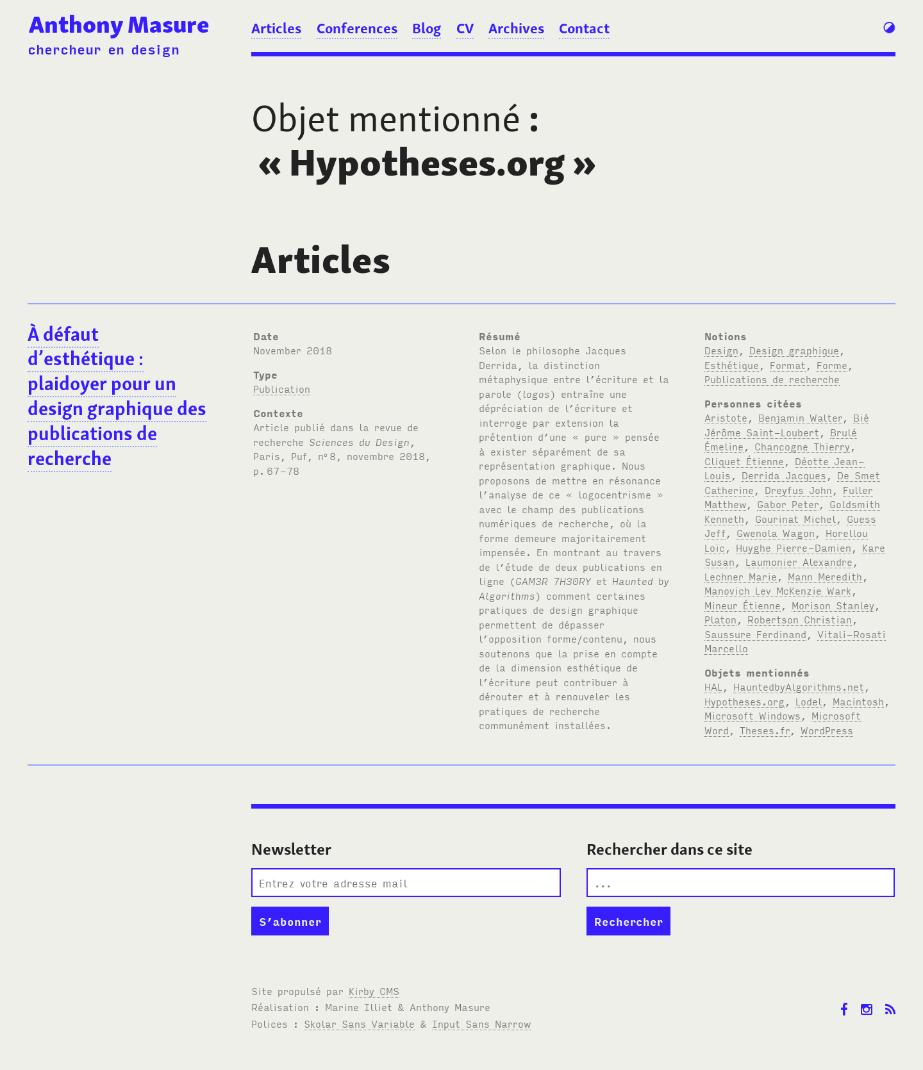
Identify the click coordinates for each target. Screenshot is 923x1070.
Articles (276, 28)
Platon (720, 619)
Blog (426, 28)
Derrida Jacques (784, 474)
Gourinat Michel (795, 518)
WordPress (827, 729)
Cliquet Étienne (744, 460)
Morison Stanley (833, 604)
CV (465, 28)
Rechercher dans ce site (669, 849)
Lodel (808, 701)
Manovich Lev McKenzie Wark (777, 590)
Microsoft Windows (752, 715)
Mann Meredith (825, 576)
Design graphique (794, 349)
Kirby (374, 990)
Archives (516, 28)
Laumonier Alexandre (798, 561)
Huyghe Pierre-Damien (793, 547)
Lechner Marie (740, 576)
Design (721, 349)
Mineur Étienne (742, 604)
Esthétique (731, 364)
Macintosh (858, 701)
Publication (281, 388)
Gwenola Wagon (775, 532)
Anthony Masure (119, 24)
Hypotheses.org (744, 701)
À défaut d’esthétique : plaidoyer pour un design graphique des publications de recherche (117, 396)
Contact (584, 28)
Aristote (725, 417)
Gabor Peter (788, 503)
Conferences (357, 28)
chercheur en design (103, 48)
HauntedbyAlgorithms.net (798, 686)
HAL (713, 686)
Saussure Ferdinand (755, 633)
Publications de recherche (772, 378)
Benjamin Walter (800, 417)
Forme (832, 364)
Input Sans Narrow (481, 1023)
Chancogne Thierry (802, 446)
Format (788, 364)
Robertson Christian (799, 619)
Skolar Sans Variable (359, 1023)
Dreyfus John (798, 489)
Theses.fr (765, 729)
